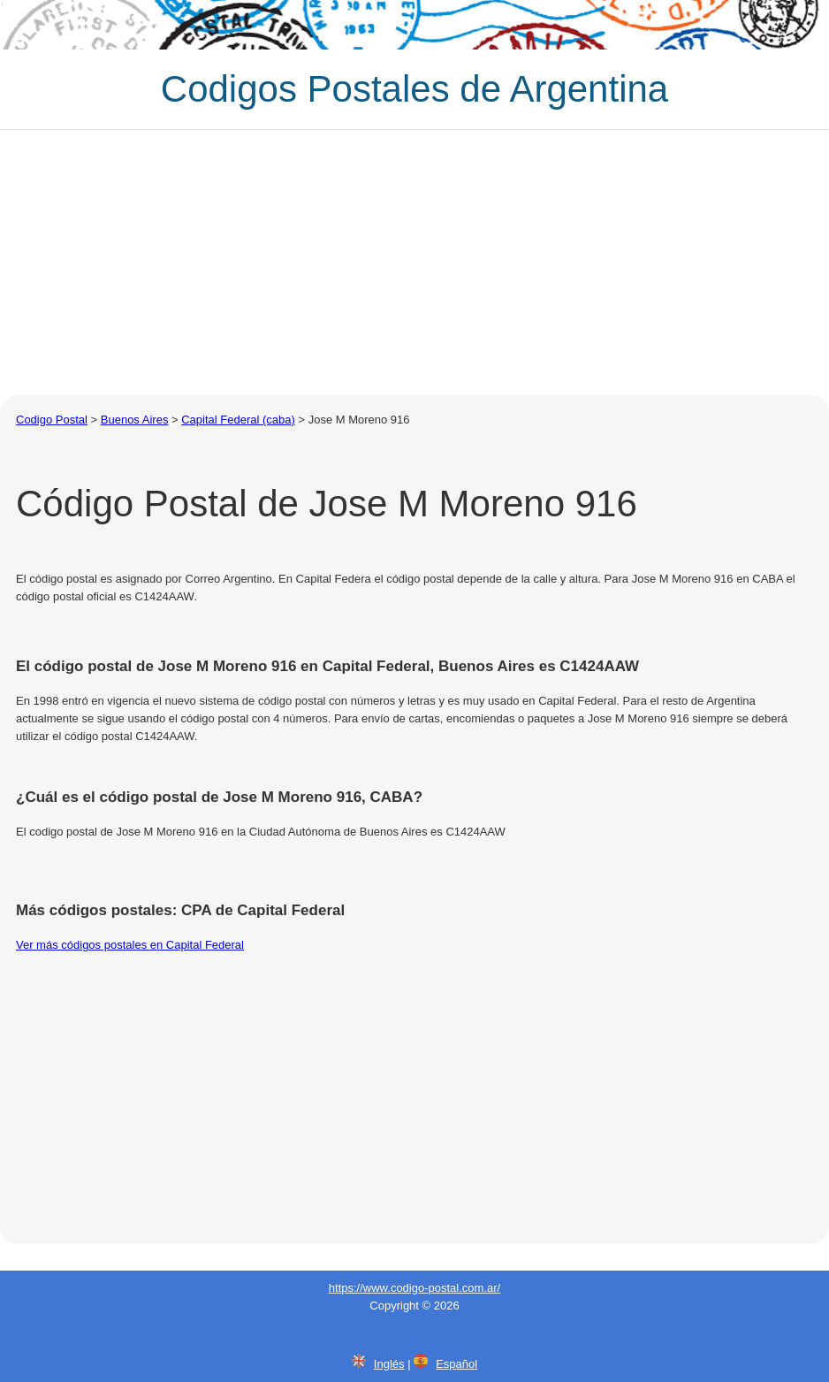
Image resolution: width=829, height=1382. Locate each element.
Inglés (389, 1364)
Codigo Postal (51, 419)
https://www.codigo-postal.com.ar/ (414, 1287)
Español (456, 1364)
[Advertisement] (414, 262)
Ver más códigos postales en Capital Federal (130, 944)
